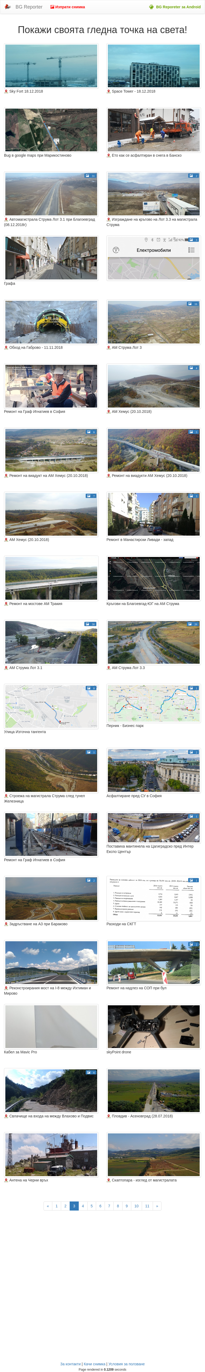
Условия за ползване (126, 1364)
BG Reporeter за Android (178, 7)
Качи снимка (94, 1364)
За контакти (70, 1364)
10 (137, 1206)
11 (147, 1206)
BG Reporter (28, 7)
